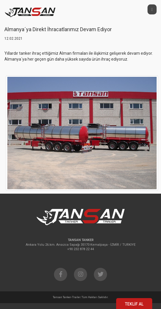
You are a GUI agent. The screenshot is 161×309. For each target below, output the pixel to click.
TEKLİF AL (134, 304)
